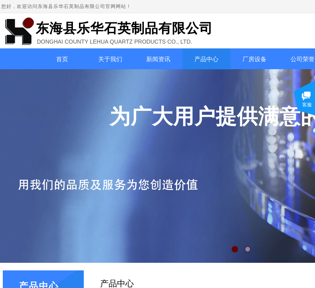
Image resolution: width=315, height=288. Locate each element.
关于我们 (110, 59)
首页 (62, 59)
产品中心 (206, 59)
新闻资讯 (158, 59)
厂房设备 (254, 59)
